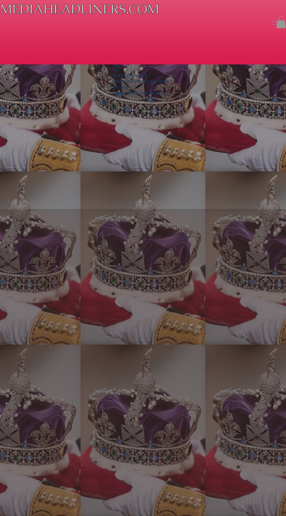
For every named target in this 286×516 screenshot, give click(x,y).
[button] (281, 22)
